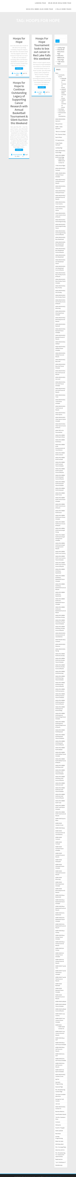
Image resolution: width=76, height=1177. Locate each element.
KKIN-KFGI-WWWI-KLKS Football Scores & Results (60, 467)
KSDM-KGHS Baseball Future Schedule (59, 987)
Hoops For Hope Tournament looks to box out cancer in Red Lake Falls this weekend (42, 48)
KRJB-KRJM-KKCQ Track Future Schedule (60, 398)
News (56, 70)
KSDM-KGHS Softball (60, 998)
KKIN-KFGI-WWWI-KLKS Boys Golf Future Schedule (60, 768)
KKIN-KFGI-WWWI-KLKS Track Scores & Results (60, 810)
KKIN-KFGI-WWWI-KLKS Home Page (39, 9)
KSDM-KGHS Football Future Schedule (59, 845)
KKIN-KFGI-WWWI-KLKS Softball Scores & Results (60, 757)
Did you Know (58, 120)
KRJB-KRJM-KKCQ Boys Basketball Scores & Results (60, 247)
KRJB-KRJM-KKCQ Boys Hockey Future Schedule (60, 278)
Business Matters (59, 1108)
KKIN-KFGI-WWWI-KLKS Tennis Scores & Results (60, 502)
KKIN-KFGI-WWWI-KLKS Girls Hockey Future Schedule (60, 657)
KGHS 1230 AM (59, 1127)
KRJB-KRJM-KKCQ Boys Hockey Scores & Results (60, 271)
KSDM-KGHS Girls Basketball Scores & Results (60, 922)
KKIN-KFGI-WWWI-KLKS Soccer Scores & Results (60, 520)
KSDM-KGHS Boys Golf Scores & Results (60, 1046)
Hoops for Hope (19, 40)
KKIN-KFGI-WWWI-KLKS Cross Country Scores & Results (60, 561)
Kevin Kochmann (17, 154)
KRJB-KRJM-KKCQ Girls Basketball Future (60, 258)
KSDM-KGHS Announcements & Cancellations (60, 829)
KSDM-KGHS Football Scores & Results (60, 852)
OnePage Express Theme (54, 1174)
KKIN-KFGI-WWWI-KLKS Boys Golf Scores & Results (60, 775)
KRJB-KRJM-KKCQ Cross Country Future (60, 205)
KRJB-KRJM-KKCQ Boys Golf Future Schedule (60, 363)
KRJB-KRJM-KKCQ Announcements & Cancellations (60, 631)
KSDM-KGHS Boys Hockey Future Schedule (60, 934)
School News (61, 107)
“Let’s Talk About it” (60, 1159)
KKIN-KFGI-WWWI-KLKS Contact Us (61, 157)
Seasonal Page (59, 1083)
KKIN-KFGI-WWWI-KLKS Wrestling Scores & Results (60, 681)
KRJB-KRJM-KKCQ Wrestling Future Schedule (60, 309)
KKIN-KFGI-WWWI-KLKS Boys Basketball (60, 567)
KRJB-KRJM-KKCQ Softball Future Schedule (60, 345)
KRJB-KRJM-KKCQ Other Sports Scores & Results (60, 422)
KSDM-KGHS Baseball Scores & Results (60, 993)
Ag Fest (57, 1076)
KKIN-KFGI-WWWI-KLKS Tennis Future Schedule (60, 496)
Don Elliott (17, 73)
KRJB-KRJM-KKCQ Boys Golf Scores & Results (60, 369)
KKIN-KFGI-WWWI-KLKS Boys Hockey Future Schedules (60, 618)
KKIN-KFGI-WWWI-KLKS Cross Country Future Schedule (60, 554)
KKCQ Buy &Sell (59, 1141)
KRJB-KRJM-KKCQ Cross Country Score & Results (60, 211)
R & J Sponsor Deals (60, 131)
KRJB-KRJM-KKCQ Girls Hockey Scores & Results (60, 298)
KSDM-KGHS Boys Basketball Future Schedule (60, 898)
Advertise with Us (59, 1147)
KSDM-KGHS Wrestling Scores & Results (60, 887)
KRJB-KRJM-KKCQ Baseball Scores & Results (60, 334)
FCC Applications (59, 137)
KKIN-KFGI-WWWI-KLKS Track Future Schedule (60, 804)
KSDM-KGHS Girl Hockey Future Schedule (59, 951)
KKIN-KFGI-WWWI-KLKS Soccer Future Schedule (60, 514)
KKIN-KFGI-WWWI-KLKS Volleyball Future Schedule (60, 480)
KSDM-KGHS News (60, 825)
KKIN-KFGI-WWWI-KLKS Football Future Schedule (60, 461)
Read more (19, 68)
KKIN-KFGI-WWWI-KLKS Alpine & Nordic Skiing (60, 705)
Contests (57, 1119)
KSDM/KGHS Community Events (63, 100)
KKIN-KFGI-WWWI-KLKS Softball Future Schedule (60, 751)
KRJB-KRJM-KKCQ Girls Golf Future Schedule (60, 380)
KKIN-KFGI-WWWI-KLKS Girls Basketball (60, 591)
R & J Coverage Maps (60, 1144)
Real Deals (58, 1130)
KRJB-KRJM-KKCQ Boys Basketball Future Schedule (60, 240)
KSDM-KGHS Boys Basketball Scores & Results (60, 905)
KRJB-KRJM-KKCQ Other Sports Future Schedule (60, 416)
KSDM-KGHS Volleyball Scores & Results (60, 869)
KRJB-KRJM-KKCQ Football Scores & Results (60, 178)
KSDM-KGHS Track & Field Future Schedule (60, 969)
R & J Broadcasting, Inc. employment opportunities (60, 1151)
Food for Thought (60, 1124)
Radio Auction (59, 1156)
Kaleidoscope (58, 1162)
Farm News (61, 106)
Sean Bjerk (39, 92)
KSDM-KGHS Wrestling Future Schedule (59, 880)
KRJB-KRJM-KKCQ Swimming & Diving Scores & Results (60, 229)
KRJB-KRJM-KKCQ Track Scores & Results (60, 404)
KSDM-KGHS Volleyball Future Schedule (59, 863)
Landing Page (40, 3)
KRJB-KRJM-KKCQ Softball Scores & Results (60, 351)
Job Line (57, 1100)
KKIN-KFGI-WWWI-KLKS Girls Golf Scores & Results (60, 793)
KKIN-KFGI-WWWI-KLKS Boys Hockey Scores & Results (60, 625)
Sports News (58, 134)
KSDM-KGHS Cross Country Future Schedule (60, 1017)
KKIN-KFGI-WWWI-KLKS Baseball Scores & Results (60, 739)
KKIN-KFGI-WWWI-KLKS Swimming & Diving (60, 527)
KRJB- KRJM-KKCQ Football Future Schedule (60, 171)
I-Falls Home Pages (63, 9)
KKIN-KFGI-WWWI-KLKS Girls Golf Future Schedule (60, 786)
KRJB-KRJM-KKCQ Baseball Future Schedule (60, 327)
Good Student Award (60, 1111)
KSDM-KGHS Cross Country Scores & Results (60, 1030)
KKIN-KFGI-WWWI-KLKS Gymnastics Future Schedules (60, 692)
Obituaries (58, 1122)
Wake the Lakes (59, 1138)
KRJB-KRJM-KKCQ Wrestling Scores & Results (60, 316)
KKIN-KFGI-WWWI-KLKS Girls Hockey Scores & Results (60, 663)
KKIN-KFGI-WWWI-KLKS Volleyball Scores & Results (60, 474)
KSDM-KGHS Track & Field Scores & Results (60, 976)
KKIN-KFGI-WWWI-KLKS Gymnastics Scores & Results (60, 699)
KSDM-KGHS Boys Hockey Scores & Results (60, 940)
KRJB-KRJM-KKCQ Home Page (59, 3)
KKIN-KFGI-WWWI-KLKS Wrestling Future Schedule (60, 674)
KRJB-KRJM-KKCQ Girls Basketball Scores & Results (60, 265)
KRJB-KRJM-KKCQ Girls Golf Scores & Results (60, 387)
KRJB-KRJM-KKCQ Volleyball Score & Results (60, 194)
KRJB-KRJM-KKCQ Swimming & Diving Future (60, 223)
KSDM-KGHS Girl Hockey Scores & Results (59, 958)
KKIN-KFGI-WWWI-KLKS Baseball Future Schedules (60, 733)
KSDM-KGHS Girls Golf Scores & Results (59, 1062)
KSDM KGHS (58, 1022)
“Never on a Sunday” (60, 128)
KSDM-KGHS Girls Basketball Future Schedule (60, 916)
